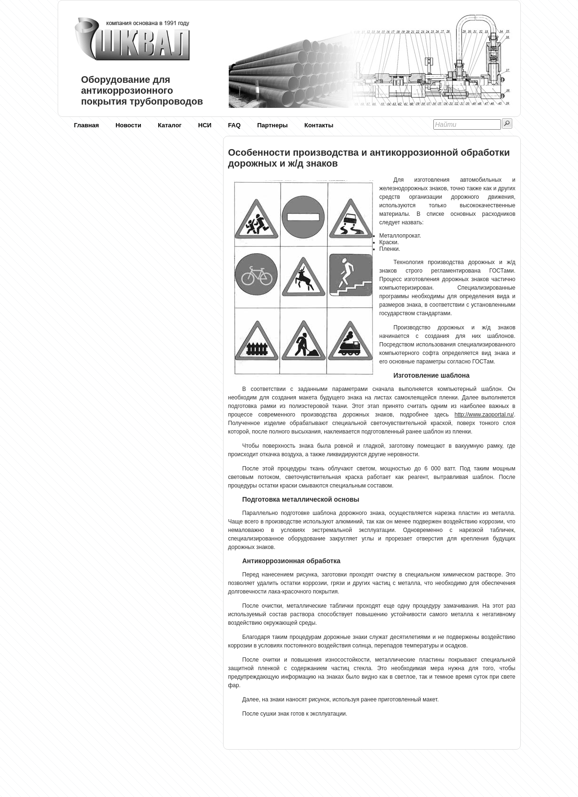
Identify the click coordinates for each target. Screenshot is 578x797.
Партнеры (272, 125)
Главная (86, 125)
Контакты (318, 125)
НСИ (204, 125)
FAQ (234, 125)
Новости (128, 125)
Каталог (169, 125)
